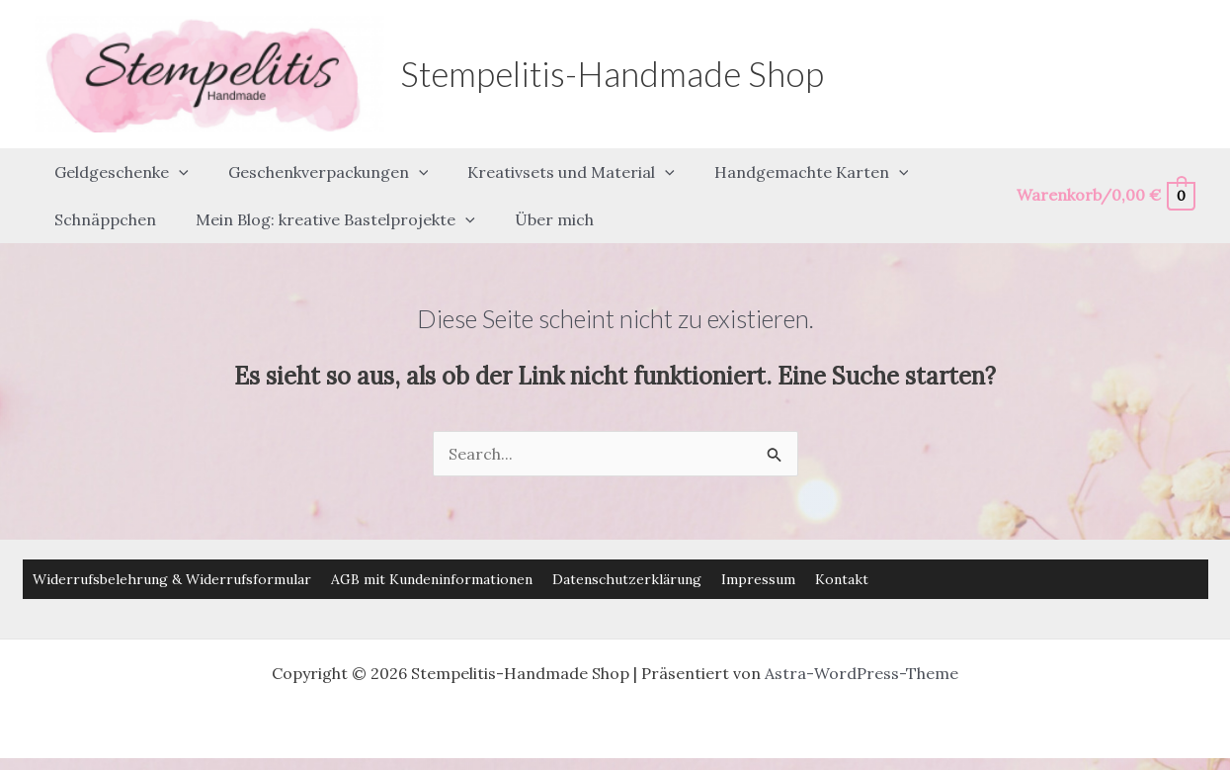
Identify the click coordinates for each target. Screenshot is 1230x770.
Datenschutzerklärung (626, 543)
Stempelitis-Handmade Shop (612, 73)
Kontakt (841, 543)
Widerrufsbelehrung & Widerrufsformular (172, 543)
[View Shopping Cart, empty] (1105, 177)
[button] (175, 163)
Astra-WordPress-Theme (861, 636)
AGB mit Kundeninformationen (432, 543)
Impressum (758, 543)
